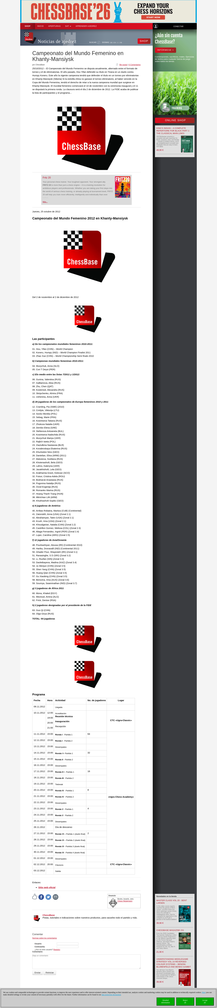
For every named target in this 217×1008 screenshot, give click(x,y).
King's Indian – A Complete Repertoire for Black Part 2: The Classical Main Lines (173, 130)
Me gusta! (123, 65)
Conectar (178, 26)
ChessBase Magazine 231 (170, 930)
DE (111, 42)
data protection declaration (111, 995)
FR (121, 42)
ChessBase (49, 915)
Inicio (40, 26)
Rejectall (185, 1001)
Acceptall (204, 1001)
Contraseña (40, 947)
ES (118, 42)
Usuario (38, 944)
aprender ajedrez (86, 26)
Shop (27, 26)
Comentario (37, 952)
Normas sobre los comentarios (44, 938)
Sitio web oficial (46, 887)
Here (203, 992)
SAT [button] (68, 26)
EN (114, 42)
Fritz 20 (47, 177)
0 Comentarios (134, 65)
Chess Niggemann (125, 901)
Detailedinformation (165, 1001)
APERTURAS (54, 26)
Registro (56, 950)
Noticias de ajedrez (57, 41)
